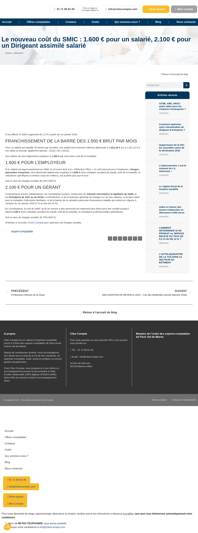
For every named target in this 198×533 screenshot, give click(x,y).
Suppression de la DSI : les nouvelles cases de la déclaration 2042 (172, 148)
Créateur (70, 21)
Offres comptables (38, 21)
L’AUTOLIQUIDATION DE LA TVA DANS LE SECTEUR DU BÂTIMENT (171, 258)
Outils (95, 21)
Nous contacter (13, 468)
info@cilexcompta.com (52, 527)
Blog (158, 21)
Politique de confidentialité (183, 400)
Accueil (7, 21)
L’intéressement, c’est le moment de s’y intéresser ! (172, 168)
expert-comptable (22, 231)
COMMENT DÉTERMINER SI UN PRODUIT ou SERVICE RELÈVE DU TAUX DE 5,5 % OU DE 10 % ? (171, 233)
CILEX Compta (35, 222)
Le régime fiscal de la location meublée (171, 187)
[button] (110, 238)
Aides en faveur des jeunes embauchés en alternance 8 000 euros (171, 210)
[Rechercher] (186, 85)
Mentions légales (157, 400)
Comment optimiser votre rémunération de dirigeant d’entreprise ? (172, 127)
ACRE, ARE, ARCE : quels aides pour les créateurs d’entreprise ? (172, 106)
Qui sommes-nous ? (127, 21)
